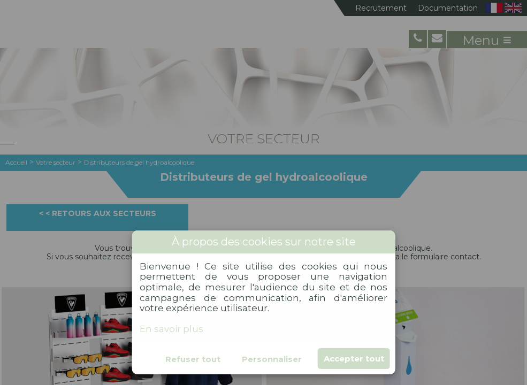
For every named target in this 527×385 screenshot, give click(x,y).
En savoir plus (171, 329)
